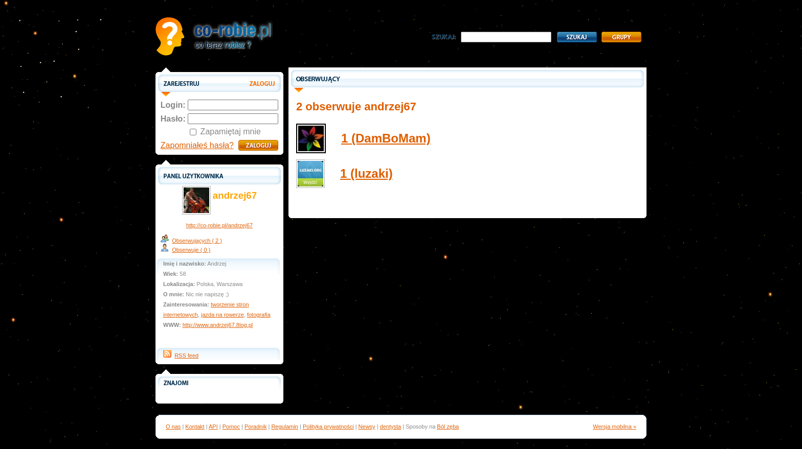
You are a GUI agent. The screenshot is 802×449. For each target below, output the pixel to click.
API (213, 426)
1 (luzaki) (366, 173)
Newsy (367, 426)
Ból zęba (448, 426)
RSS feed (186, 355)
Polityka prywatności (328, 426)
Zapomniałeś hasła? (197, 145)
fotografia (259, 315)
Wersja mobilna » (614, 426)
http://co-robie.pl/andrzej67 (219, 225)
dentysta (391, 426)
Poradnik (255, 426)
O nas (173, 426)
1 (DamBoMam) (386, 138)
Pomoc (231, 426)
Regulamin (284, 426)
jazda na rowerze (222, 315)
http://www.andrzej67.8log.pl (218, 325)
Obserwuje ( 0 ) (191, 250)
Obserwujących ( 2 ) (197, 241)
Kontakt (194, 426)
